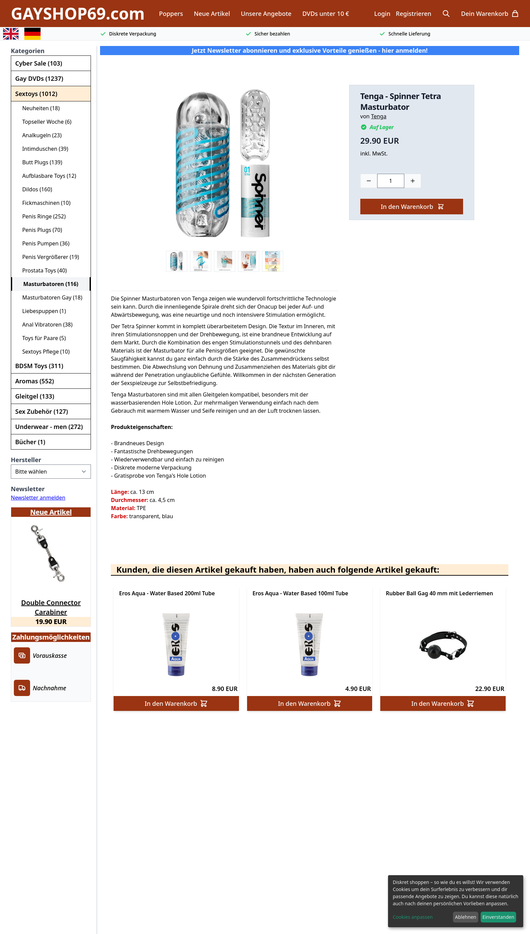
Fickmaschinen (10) (43, 203)
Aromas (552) (34, 381)
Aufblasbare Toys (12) (46, 175)
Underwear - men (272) (49, 427)
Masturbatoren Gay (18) (49, 297)
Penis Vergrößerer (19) (48, 257)
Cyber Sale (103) (38, 63)
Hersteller (26, 460)
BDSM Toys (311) (39, 366)
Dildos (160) (34, 189)
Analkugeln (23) (39, 135)
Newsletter (28, 489)
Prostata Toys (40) (42, 270)
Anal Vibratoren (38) (45, 324)
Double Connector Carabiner (51, 606)
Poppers (171, 13)
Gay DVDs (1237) (39, 78)
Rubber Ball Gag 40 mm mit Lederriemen (439, 593)
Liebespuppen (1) (41, 311)
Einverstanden (498, 917)
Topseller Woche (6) (44, 121)
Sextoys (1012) (36, 94)
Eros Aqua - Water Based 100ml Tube (300, 593)
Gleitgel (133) (34, 396)
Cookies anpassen (413, 917)
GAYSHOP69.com (78, 13)
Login (382, 13)
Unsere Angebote (266, 13)
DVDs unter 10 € (325, 13)
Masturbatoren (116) (48, 284)
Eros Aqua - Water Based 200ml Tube (167, 593)
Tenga (379, 116)
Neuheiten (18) (38, 108)
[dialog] (455, 901)
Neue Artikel (212, 13)
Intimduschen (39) (42, 148)
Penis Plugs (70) (39, 230)
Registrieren (413, 13)
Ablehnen (465, 917)
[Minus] (368, 181)
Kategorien (28, 51)
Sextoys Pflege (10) (43, 351)
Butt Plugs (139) (39, 162)
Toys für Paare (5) (41, 338)
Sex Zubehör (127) (41, 411)
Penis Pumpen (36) (43, 243)
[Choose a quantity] (390, 181)
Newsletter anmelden (38, 497)
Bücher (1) (30, 442)
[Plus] (412, 181)
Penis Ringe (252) (41, 216)
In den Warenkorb (412, 206)
